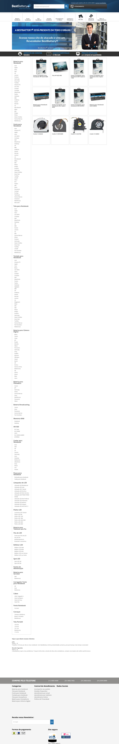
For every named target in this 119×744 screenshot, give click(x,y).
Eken (15, 376)
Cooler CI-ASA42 (38, 134)
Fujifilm (16, 353)
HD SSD (16, 427)
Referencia (17, 460)
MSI (15, 111)
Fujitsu (16, 94)
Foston (16, 281)
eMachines (17, 462)
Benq (15, 268)
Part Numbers (18, 325)
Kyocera (16, 355)
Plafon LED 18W (18, 518)
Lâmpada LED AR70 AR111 (21, 506)
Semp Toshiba (18, 117)
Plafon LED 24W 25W (19, 520)
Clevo (15, 180)
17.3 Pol (16, 632)
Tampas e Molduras (19, 614)
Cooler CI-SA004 (94, 134)
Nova (15, 187)
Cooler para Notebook (17, 441)
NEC (15, 185)
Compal (16, 88)
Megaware (17, 302)
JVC (15, 340)
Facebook (59, 690)
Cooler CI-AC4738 (76, 134)
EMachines (17, 92)
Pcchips (16, 193)
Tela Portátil (18, 622)
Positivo (16, 77)
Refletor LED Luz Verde (20, 555)
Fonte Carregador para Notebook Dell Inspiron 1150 (78, 76)
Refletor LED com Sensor (21, 553)
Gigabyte (16, 287)
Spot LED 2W (17, 561)
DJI (15, 370)
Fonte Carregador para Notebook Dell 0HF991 (78, 105)
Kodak (16, 342)
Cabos (15, 594)
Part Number (17, 250)
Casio (15, 338)
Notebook (17, 421)
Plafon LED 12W (18, 516)
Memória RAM (18, 419)
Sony (15, 351)
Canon (16, 336)
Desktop (16, 423)
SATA (15, 433)
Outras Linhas (18, 367)
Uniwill (16, 178)
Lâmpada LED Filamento (20, 500)
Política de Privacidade (41, 699)
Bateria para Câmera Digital (21, 331)
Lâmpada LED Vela (19, 487)
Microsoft (16, 202)
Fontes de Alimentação (18, 567)
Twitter (64, 690)
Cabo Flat (16, 602)
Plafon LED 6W (18, 514)
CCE (15, 467)
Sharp (16, 391)
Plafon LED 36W (18, 522)
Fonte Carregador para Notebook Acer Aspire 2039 (96, 76)
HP (15, 73)
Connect (16, 608)
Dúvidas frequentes (40, 691)
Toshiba (16, 83)
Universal (16, 199)
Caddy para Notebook (20, 479)
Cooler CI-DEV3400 (57, 134)
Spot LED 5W (17, 563)
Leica (15, 378)
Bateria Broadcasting (21, 405)
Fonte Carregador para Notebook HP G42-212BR (40, 76)
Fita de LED (17, 533)
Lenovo (16, 75)
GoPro (16, 372)
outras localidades (101, 3)
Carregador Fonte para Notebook (20, 583)
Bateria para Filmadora (18, 382)
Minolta (16, 344)
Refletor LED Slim (19, 551)
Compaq (16, 90)
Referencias (17, 327)
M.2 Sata (16, 429)
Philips (16, 113)
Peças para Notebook (17, 474)
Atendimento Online (41, 697)
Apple (15, 67)
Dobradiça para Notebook (21, 477)
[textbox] (49, 6)
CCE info (16, 86)
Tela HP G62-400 (57, 75)
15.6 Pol (16, 626)
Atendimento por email (42, 693)
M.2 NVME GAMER (19, 435)
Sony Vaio (17, 81)
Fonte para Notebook (17, 125)
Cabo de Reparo (18, 598)
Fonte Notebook (19, 606)
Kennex (16, 103)
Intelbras (16, 100)
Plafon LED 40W (18, 524)
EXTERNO (16, 437)
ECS (15, 182)
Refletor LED (18, 545)
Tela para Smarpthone (19, 697)
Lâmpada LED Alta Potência (21, 499)
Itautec (16, 102)
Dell (15, 71)
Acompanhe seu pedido (42, 689)
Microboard (17, 107)
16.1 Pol (16, 628)
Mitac (15, 109)
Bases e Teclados (18, 616)
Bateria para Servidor (18, 573)
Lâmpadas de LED (20, 483)
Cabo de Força (18, 600)
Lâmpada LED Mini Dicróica (21, 493)
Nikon (16, 346)
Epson (16, 361)
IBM (15, 98)
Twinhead (17, 195)
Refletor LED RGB (19, 549)
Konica (16, 365)
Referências (17, 121)
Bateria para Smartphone (20, 699)
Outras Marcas (18, 119)
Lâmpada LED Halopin (20, 504)
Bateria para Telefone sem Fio (19, 528)
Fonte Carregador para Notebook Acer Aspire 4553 (59, 106)
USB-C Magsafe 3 (18, 596)
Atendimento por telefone (43, 695)
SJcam (16, 374)
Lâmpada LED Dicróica (20, 491)
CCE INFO (16, 136)
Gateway (16, 96)
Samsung (16, 79)
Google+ (69, 690)
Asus (15, 69)
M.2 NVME (17, 431)
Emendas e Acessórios (20, 541)
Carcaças (16, 612)
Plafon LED (17, 510)
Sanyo (16, 359)
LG (15, 105)
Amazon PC (17, 85)
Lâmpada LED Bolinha (20, 502)
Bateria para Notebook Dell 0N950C (40, 105)
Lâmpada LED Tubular (20, 489)
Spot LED (16, 559)
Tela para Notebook (20, 206)
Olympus (16, 357)
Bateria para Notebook (18, 62)
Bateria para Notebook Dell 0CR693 (97, 105)
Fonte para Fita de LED (20, 535)
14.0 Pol (16, 624)
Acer (15, 66)
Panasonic (17, 189)
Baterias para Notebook (20, 689)
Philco (16, 115)
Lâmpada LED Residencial (21, 485)
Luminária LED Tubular (20, 512)
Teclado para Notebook (18, 257)
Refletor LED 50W (19, 547)
